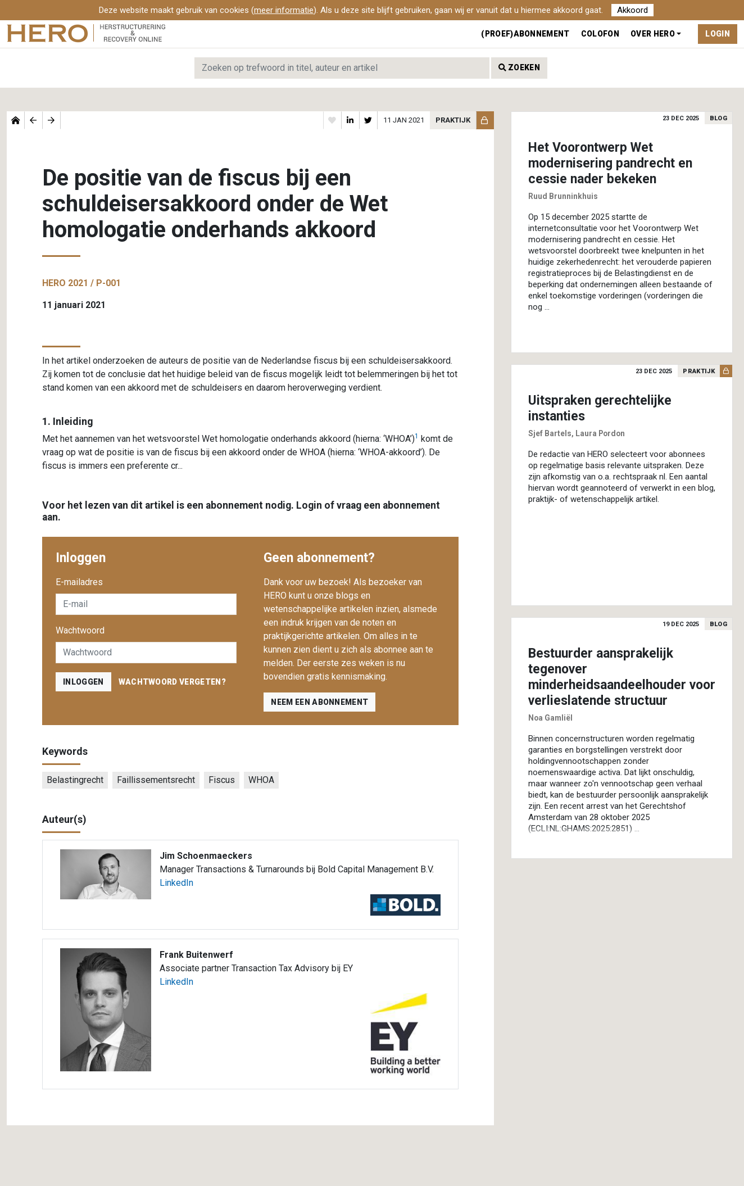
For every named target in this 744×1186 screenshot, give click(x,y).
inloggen (83, 681)
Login (717, 33)
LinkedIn (176, 882)
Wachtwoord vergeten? (172, 681)
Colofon (600, 33)
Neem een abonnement (319, 702)
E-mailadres (79, 582)
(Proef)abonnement (525, 33)
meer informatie (284, 10)
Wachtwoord (80, 630)
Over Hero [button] (652, 33)
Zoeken (519, 67)
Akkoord (632, 10)
